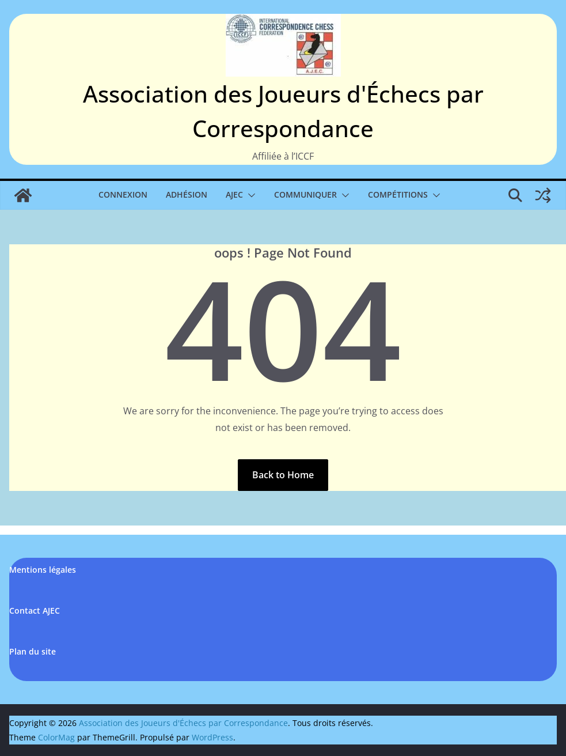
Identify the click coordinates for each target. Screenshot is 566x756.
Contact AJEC (34, 610)
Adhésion (186, 194)
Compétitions (398, 194)
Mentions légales (42, 569)
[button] (249, 195)
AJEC (234, 194)
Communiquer (305, 194)
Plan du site (32, 651)
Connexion (122, 194)
